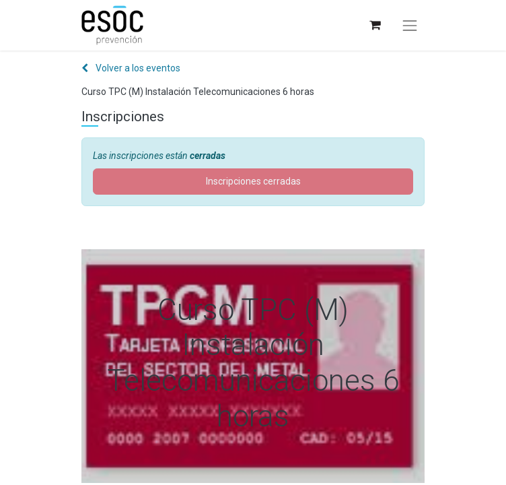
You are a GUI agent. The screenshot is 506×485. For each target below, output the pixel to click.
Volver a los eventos (130, 68)
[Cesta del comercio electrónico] (374, 25)
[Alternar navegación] (410, 25)
